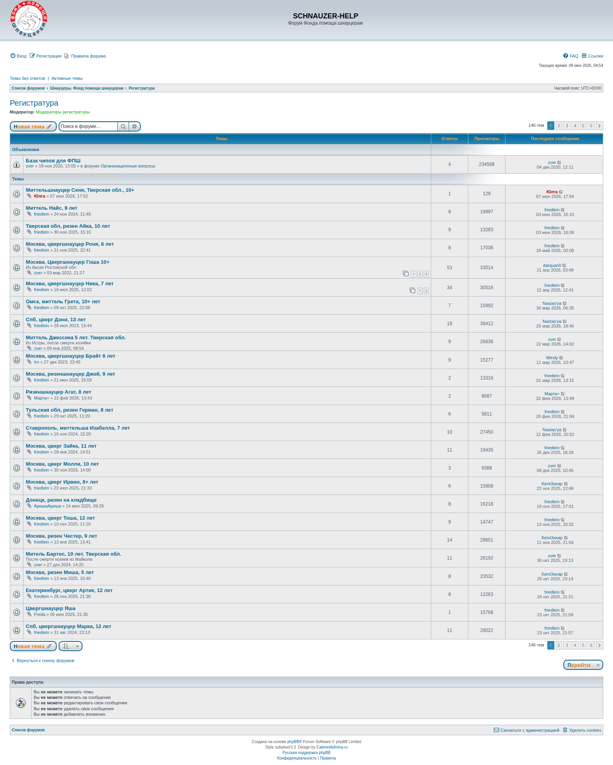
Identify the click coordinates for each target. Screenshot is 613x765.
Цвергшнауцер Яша (50, 608)
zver (30, 166)
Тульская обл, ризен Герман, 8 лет (69, 410)
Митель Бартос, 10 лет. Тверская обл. (73, 554)
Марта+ (41, 398)
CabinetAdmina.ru (332, 747)
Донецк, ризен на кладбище (61, 500)
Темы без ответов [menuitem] (27, 78)
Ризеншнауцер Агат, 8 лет (58, 392)
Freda (39, 614)
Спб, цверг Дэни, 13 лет (56, 319)
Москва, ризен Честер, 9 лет (61, 536)
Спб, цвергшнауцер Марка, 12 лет (68, 626)
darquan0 (552, 265)
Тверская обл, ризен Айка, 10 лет (68, 226)
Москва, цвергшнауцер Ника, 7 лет (70, 283)
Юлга (39, 196)
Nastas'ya (552, 303)
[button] (599, 125)
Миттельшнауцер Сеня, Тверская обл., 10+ (80, 190)
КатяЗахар (552, 483)
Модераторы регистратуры (63, 112)
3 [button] (567, 125)
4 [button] (575, 125)
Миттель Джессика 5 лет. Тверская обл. (76, 337)
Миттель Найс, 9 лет (51, 208)
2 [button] (559, 125)
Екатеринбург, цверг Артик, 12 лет (69, 590)
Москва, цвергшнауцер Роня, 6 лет (70, 244)
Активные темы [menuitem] (67, 78)
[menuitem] (18, 56)
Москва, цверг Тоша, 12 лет (60, 518)
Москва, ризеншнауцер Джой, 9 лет (70, 374)
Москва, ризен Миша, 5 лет (60, 572)
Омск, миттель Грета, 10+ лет (63, 301)
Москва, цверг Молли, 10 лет (62, 464)
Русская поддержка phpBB (306, 753)
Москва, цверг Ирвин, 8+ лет (62, 482)
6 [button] (591, 125)
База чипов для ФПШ (53, 161)
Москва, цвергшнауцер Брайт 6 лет (70, 356)
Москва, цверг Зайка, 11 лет (61, 446)
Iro (36, 362)
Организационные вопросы (128, 166)
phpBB (293, 742)
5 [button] (583, 125)
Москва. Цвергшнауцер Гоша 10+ (67, 262)
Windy (552, 357)
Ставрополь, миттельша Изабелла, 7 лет (78, 428)
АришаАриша (47, 506)
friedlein (41, 214)
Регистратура (34, 103)
